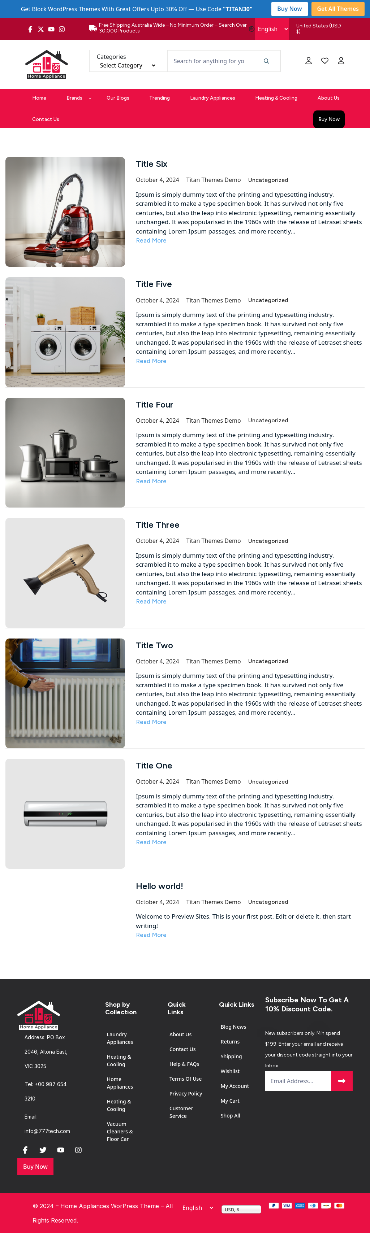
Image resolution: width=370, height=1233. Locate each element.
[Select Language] (272, 29)
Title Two (154, 645)
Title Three (158, 524)
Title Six (151, 163)
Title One (154, 765)
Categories (111, 57)
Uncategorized (268, 180)
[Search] (266, 61)
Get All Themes (338, 9)
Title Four (154, 404)
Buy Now (288, 9)
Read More (151, 240)
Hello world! (159, 886)
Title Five (154, 284)
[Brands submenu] (90, 97)
